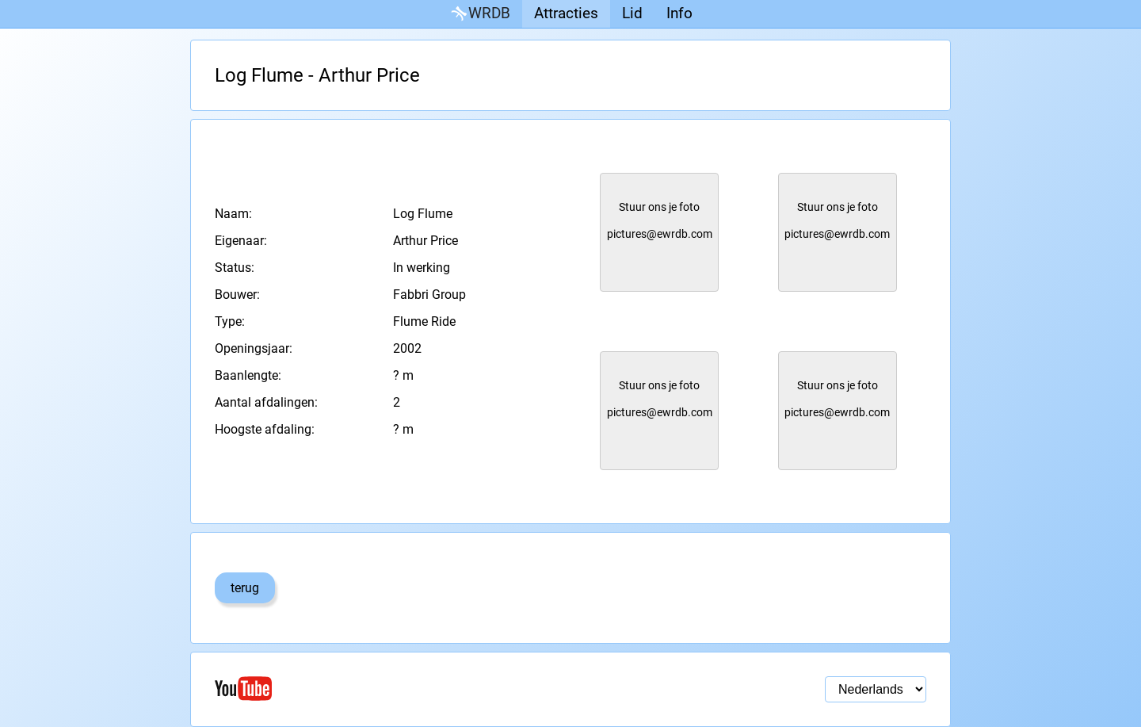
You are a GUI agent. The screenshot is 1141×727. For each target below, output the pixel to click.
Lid (632, 13)
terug (245, 587)
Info (679, 13)
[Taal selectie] (875, 689)
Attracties (566, 13)
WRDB (479, 14)
